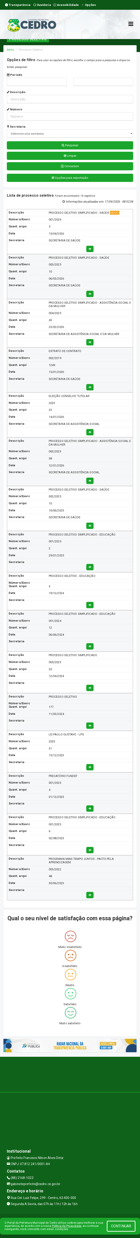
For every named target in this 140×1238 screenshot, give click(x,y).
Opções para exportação (70, 177)
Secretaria (16, 126)
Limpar (70, 155)
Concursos (70, 166)
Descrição (16, 92)
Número (14, 109)
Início (10, 49)
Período (14, 75)
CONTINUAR (121, 1226)
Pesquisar (70, 145)
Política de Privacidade (66, 1226)
